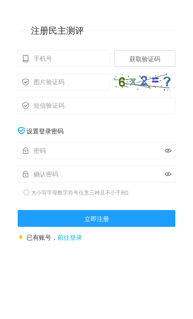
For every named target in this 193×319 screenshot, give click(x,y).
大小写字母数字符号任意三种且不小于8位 (80, 193)
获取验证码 (144, 58)
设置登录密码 (45, 131)
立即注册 (96, 218)
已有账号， (54, 237)
